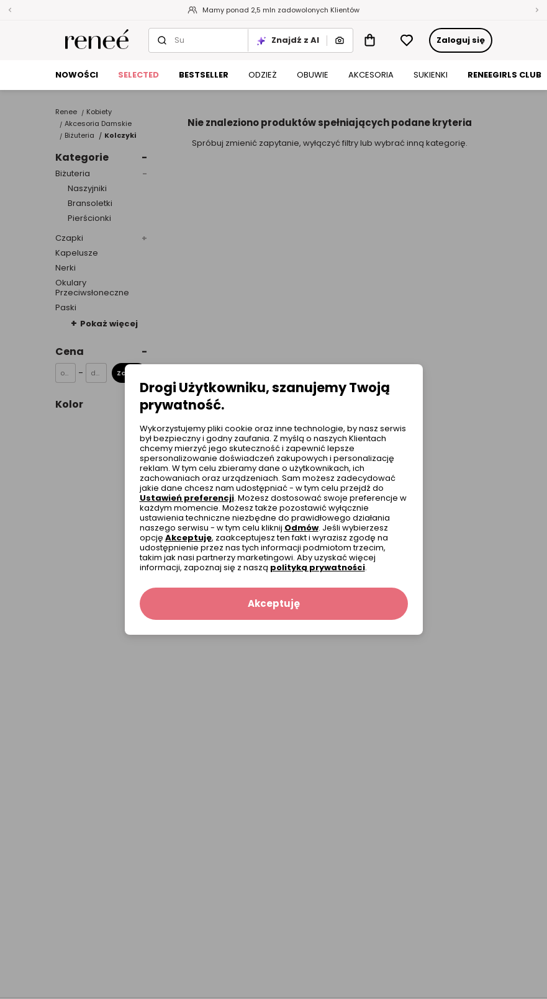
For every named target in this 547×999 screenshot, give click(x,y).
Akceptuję (188, 538)
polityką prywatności (317, 567)
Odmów (301, 528)
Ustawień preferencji (187, 498)
